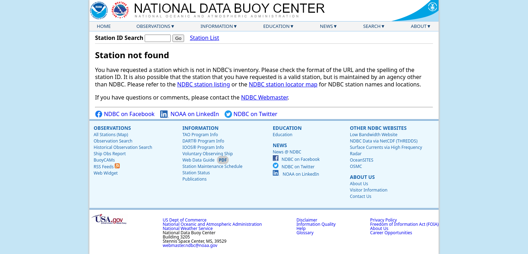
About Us (362, 177)
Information (217, 26)
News (326, 26)
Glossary (304, 233)
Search (372, 26)
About (419, 26)
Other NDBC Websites (378, 128)
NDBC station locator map (283, 84)
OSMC (356, 166)
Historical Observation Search (123, 147)
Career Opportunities (391, 233)
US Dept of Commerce (185, 220)
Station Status (196, 173)
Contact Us (360, 196)
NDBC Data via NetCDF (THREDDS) (383, 141)
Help (301, 228)
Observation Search (113, 141)
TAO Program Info (200, 135)
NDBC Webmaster (264, 97)
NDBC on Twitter (251, 114)
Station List (204, 38)
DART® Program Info (203, 141)
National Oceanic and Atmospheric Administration (212, 224)
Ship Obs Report (110, 154)
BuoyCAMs (104, 160)
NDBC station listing (203, 84)
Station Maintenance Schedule (212, 166)
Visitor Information (369, 190)
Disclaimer (306, 220)
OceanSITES (361, 160)
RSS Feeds (107, 167)
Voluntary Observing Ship (207, 154)
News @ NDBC (287, 152)
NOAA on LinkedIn (189, 114)
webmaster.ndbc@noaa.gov (190, 245)
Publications (194, 179)
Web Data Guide (198, 160)
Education (276, 26)
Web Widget (106, 173)
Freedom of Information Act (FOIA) (404, 224)
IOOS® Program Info (203, 147)
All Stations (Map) (111, 135)
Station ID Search (119, 38)
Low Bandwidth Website (373, 135)
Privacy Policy (383, 220)
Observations (153, 26)
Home (104, 26)
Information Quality (315, 224)
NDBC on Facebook (125, 114)
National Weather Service (188, 228)
